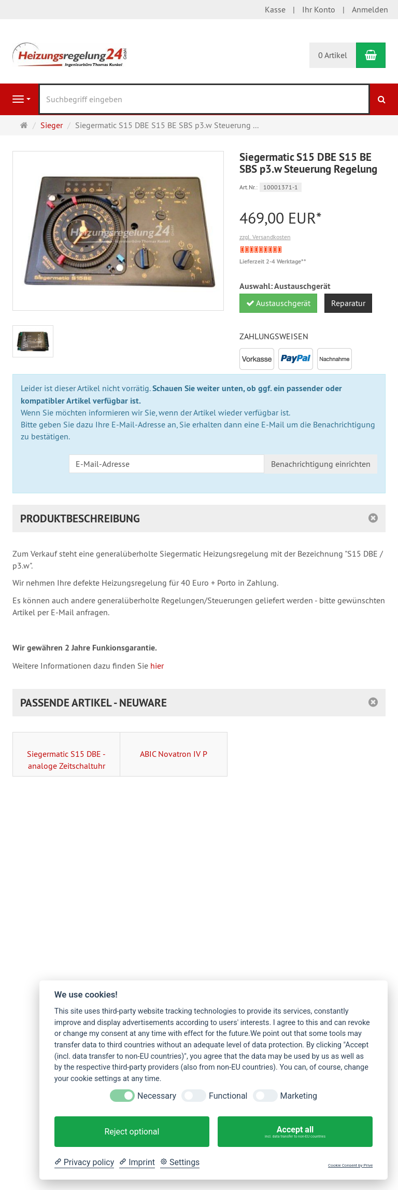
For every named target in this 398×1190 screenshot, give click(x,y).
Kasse (275, 9)
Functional (228, 1096)
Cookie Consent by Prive (350, 1165)
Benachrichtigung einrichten (321, 464)
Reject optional (131, 1132)
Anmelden (370, 9)
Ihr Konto (318, 9)
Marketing (298, 1096)
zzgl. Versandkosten (265, 237)
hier (157, 665)
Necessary (156, 1096)
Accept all (295, 1132)
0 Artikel (332, 55)
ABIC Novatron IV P (173, 754)
